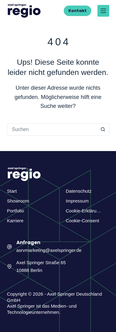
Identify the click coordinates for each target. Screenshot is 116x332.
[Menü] (103, 11)
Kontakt (77, 11)
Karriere (15, 220)
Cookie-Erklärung (84, 210)
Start (12, 191)
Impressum (77, 200)
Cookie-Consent (82, 220)
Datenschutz (79, 191)
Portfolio (15, 210)
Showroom (18, 200)
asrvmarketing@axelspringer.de (49, 250)
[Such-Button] (103, 129)
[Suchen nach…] (52, 129)
